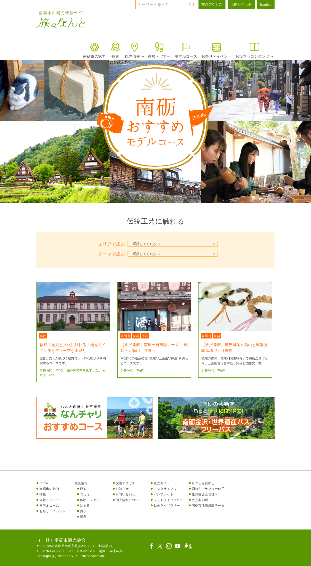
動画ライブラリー (167, 505)
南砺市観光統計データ (208, 505)
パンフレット (163, 494)
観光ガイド (162, 483)
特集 (115, 50)
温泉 (83, 517)
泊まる (85, 505)
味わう (85, 494)
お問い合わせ (241, 4)
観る (83, 489)
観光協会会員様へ (205, 494)
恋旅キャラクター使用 (208, 489)
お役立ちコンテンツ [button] (254, 50)
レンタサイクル (165, 489)
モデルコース (186, 50)
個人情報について (129, 500)
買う (83, 511)
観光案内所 (200, 500)
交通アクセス (212, 4)
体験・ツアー (159, 50)
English (266, 4)
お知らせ (122, 489)
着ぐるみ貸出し (203, 483)
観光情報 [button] (134, 50)
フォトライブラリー (168, 500)
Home (43, 483)
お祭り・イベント (216, 50)
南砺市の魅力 (94, 50)
